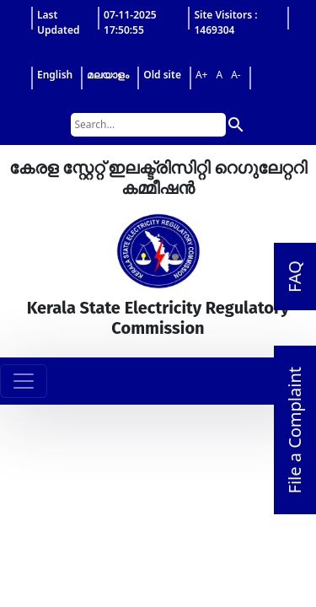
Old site (162, 74)
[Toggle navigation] (23, 381)
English (54, 74)
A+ (201, 74)
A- (236, 74)
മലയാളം (108, 74)
